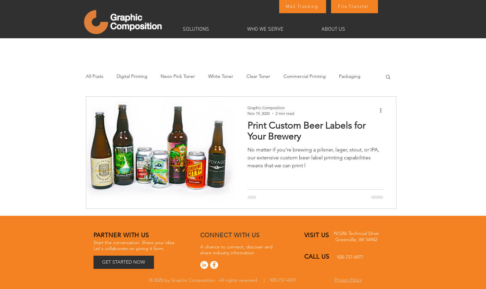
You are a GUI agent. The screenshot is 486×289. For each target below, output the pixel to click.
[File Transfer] (354, 6)
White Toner (220, 76)
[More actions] (383, 110)
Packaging (349, 76)
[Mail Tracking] (302, 6)
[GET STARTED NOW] (123, 262)
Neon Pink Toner (178, 76)
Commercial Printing (304, 76)
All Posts (94, 76)
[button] (210, 29)
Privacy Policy (348, 280)
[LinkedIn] (204, 265)
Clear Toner (258, 76)
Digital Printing (132, 76)
